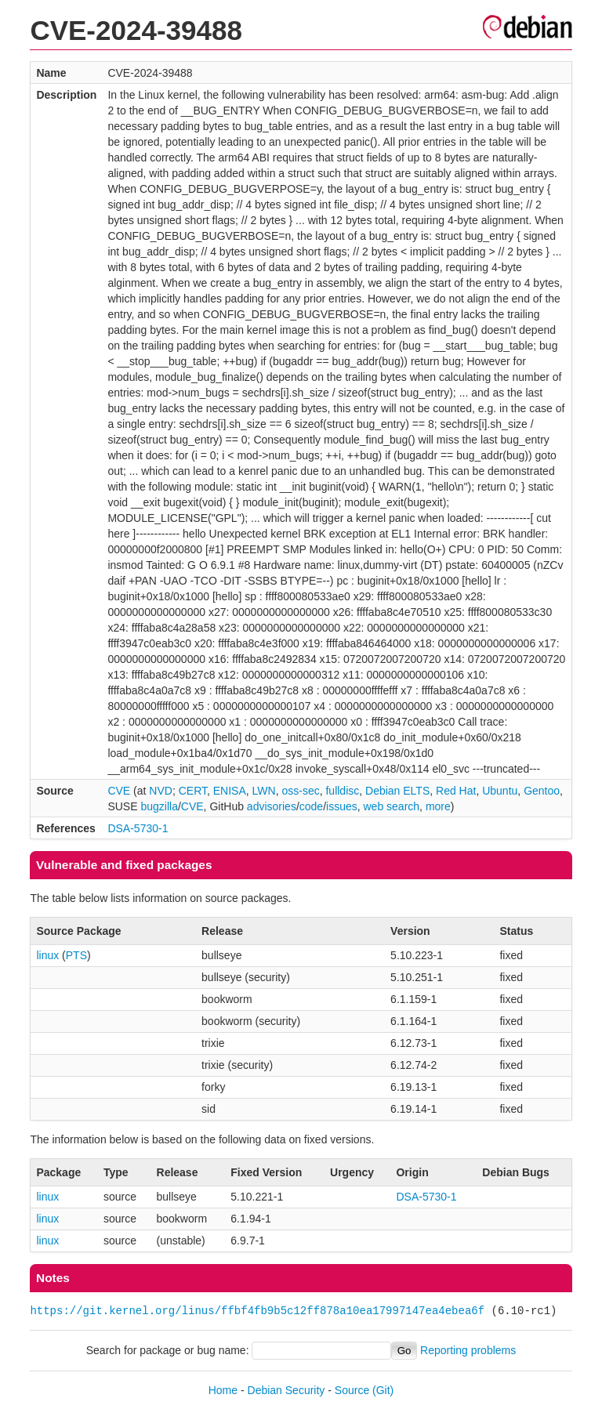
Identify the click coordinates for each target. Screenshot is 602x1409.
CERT (193, 790)
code (311, 806)
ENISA (229, 790)
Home (223, 1390)
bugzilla (158, 806)
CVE (118, 790)
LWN (264, 790)
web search (392, 806)
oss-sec (300, 790)
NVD (160, 790)
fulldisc (342, 790)
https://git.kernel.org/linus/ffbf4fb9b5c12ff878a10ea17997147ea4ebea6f (257, 1310)
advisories (271, 806)
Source (352, 1390)
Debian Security (286, 1390)
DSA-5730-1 (137, 828)
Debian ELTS (397, 790)
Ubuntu (499, 790)
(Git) (382, 1390)
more (438, 806)
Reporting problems (468, 1350)
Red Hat (456, 790)
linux (47, 955)
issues (341, 806)
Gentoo (542, 790)
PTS (76, 955)
